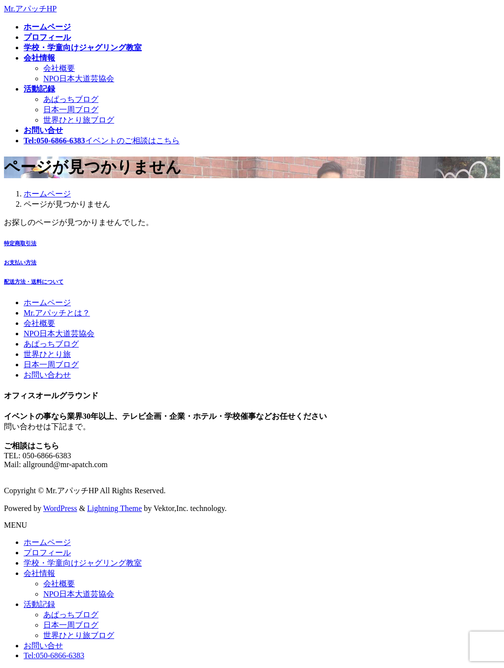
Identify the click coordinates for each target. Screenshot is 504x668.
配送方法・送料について (33, 282)
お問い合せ (43, 645)
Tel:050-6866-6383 (54, 655)
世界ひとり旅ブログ (78, 120)
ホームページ (47, 302)
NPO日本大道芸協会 (78, 78)
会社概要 (59, 68)
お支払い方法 (20, 262)
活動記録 (39, 604)
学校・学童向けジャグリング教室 (83, 563)
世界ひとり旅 (47, 354)
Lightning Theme (114, 508)
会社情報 (39, 573)
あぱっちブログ (70, 99)
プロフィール (47, 552)
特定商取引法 (20, 243)
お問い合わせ (47, 375)
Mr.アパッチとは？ (57, 313)
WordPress (60, 508)
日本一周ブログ (70, 109)
